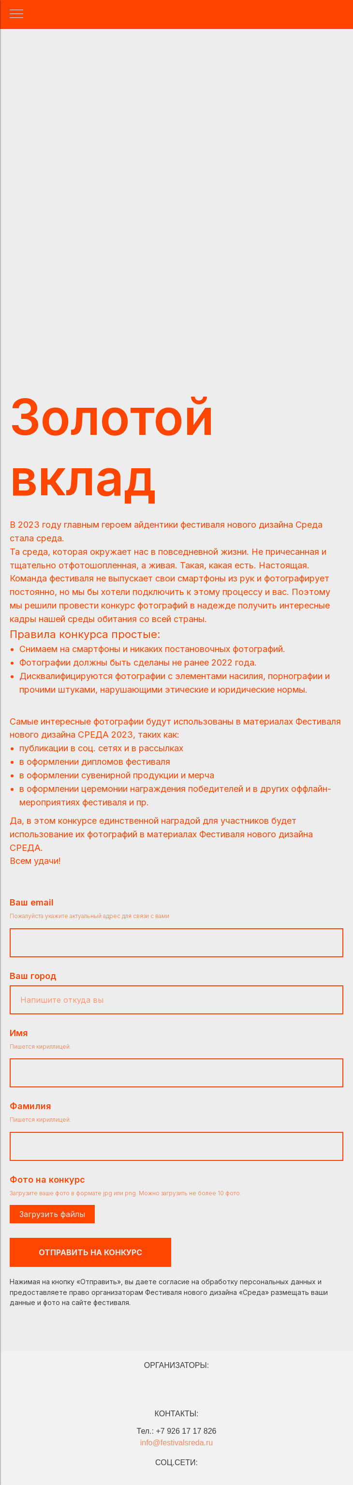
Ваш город (33, 976)
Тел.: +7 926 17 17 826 (177, 1431)
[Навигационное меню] (16, 14)
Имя (19, 1033)
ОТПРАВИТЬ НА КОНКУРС (90, 1252)
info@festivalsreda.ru (176, 1443)
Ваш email (32, 902)
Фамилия (30, 1106)
